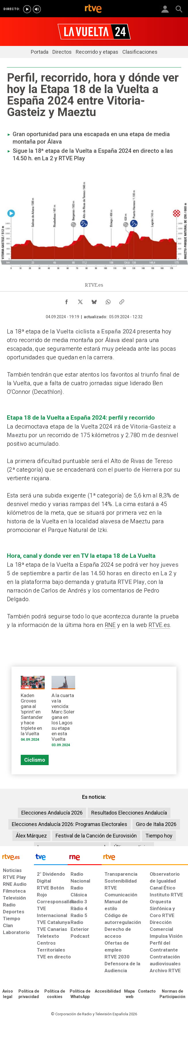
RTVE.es (159, 625)
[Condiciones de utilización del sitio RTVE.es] (7, 994)
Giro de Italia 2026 (156, 824)
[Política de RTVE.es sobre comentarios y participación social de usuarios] (173, 994)
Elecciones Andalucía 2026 (52, 813)
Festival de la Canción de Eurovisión (96, 836)
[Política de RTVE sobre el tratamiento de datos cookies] (54, 994)
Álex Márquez (31, 836)
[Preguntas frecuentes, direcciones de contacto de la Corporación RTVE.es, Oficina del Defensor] (147, 991)
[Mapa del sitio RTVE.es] (129, 994)
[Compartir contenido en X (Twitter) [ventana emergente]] (80, 300)
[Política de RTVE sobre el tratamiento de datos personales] (28, 994)
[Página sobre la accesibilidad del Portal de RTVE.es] (108, 991)
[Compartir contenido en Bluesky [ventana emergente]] (94, 300)
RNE (110, 625)
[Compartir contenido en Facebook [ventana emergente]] (66, 300)
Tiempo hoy (158, 836)
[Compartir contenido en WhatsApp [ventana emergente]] (108, 300)
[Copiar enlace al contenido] (122, 300)
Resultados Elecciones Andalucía (129, 813)
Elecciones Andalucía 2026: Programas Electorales (69, 824)
